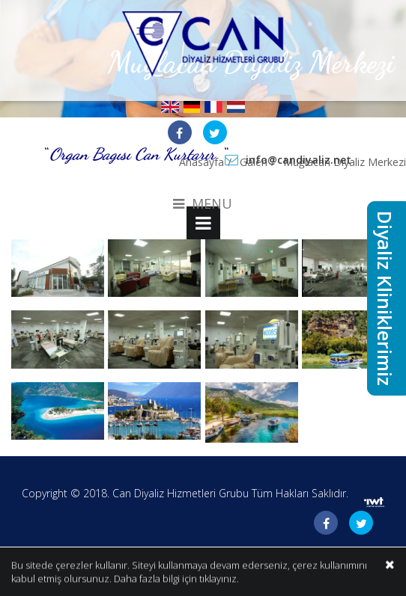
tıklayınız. (219, 579)
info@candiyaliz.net (298, 160)
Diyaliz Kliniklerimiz (385, 298)
